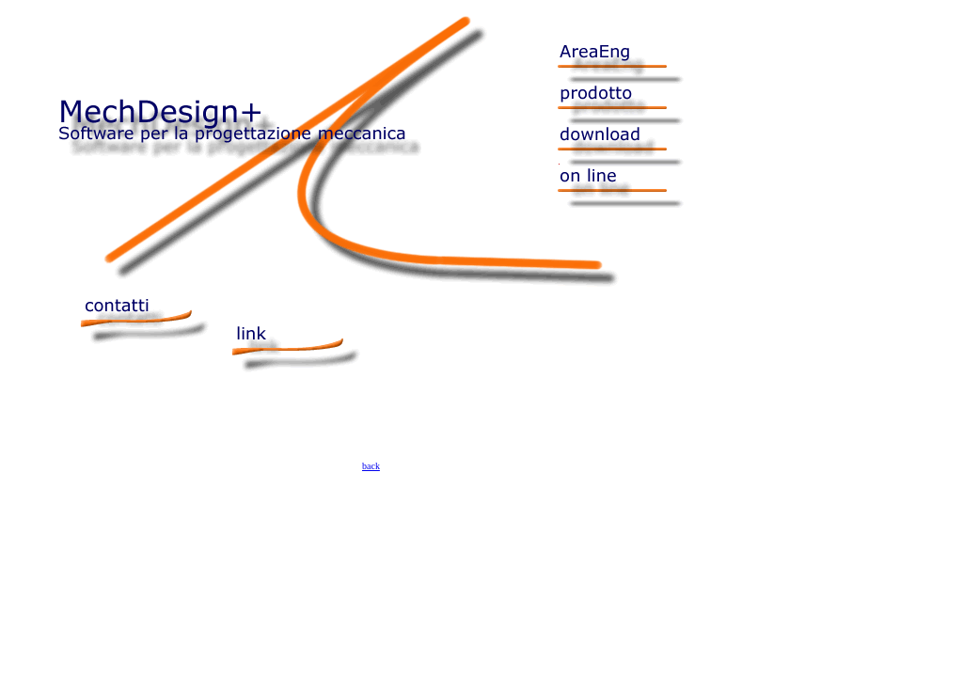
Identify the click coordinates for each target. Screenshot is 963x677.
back (371, 466)
